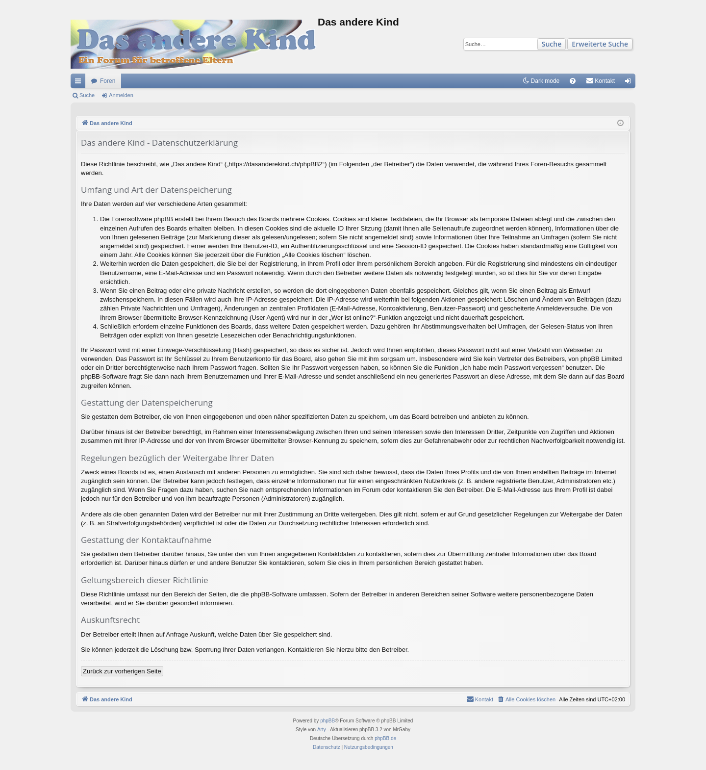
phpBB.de (385, 738)
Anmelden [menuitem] (630, 82)
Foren (107, 80)
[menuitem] (572, 81)
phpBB (327, 720)
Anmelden (121, 95)
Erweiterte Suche (600, 44)
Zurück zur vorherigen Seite (122, 671)
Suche (552, 44)
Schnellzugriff (80, 82)
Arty (321, 729)
